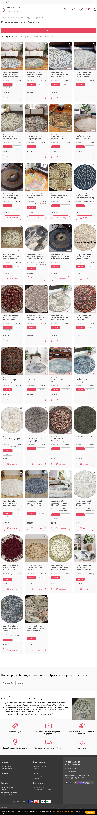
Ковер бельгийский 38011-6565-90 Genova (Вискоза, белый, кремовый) (59, 75)
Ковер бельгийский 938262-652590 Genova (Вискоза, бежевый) (35, 318)
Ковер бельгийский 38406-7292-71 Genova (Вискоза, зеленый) (59, 137)
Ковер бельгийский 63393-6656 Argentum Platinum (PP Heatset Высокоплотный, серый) (59, 504)
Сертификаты (37, 769)
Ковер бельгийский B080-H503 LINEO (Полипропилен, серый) (85, 196)
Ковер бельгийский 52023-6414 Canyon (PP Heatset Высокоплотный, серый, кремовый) (12, 439)
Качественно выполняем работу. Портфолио (48, 729)
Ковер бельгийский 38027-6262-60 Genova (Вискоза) (35, 568)
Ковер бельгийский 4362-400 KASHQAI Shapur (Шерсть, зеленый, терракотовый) (83, 318)
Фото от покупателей (40, 771)
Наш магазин (82, 744)
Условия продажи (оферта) (42, 776)
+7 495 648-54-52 (72, 762)
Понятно (90, 812)
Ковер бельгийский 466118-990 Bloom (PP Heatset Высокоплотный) (35, 196)
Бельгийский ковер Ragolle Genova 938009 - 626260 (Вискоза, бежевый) (60, 196)
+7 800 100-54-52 (72, 765)
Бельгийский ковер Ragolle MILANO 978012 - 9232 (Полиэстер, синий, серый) (60, 257)
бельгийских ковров (25, 696)
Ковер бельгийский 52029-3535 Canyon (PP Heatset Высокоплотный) (11, 629)
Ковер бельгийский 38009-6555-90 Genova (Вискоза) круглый (59, 318)
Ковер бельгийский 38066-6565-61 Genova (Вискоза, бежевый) (11, 257)
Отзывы (35, 774)
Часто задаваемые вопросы (42, 790)
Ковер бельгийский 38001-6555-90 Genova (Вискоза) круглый (59, 380)
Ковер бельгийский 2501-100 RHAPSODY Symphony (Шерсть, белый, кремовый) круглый (83, 137)
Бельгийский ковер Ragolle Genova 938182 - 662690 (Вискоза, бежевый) (36, 629)
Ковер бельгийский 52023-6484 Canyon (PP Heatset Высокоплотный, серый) (84, 504)
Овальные (4, 774)
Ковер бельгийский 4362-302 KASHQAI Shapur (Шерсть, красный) (10, 318)
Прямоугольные (6, 766)
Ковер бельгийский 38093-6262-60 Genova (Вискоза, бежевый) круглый (11, 137)
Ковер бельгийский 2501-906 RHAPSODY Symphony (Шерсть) (34, 439)
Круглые (3, 771)
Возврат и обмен (38, 788)
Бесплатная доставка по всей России (48, 744)
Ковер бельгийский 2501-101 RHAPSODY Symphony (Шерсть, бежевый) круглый (83, 257)
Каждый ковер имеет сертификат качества (15, 745)
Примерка (4, 790)
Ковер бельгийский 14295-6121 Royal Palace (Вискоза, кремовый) (60, 568)
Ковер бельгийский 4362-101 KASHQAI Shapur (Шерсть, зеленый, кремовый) (59, 439)
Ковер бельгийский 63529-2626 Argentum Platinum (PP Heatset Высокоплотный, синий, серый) (36, 257)
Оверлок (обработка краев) (10, 792)
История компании (39, 766)
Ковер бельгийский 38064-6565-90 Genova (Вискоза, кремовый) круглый (11, 75)
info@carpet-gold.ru (71, 769)
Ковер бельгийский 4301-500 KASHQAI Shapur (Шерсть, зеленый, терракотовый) (10, 380)
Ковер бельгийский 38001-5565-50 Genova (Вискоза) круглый (84, 380)
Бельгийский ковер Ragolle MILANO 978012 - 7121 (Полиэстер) (12, 196)
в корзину (14, 98)
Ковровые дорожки (7, 769)
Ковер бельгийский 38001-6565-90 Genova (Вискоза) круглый (35, 75)
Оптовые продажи (7, 795)
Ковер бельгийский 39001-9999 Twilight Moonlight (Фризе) (34, 504)
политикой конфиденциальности (64, 811)
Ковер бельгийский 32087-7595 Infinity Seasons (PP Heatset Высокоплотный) (10, 568)
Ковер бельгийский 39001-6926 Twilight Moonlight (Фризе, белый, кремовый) (10, 504)
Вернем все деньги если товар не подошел (81, 729)
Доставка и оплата (7, 788)
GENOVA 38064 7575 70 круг (84, 438)
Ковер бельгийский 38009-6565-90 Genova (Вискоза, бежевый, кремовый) (84, 75)
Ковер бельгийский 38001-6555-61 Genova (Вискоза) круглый (35, 380)
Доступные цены (15, 728)
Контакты (36, 779)
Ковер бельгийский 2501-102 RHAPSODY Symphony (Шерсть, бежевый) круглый (34, 137)
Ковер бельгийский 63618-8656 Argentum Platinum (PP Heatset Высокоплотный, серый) (83, 568)
